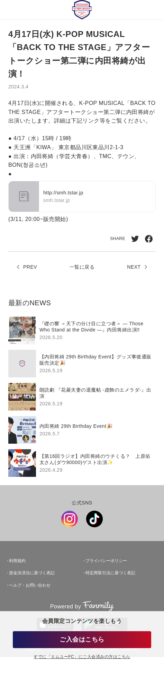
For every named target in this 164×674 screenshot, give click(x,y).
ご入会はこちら (82, 639)
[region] (82, 397)
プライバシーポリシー (106, 560)
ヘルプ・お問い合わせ (30, 585)
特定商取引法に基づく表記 (110, 572)
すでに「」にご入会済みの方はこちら (82, 657)
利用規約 (17, 560)
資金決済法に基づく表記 (32, 572)
